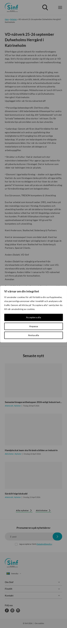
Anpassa (33, 326)
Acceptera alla (33, 317)
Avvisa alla (33, 335)
